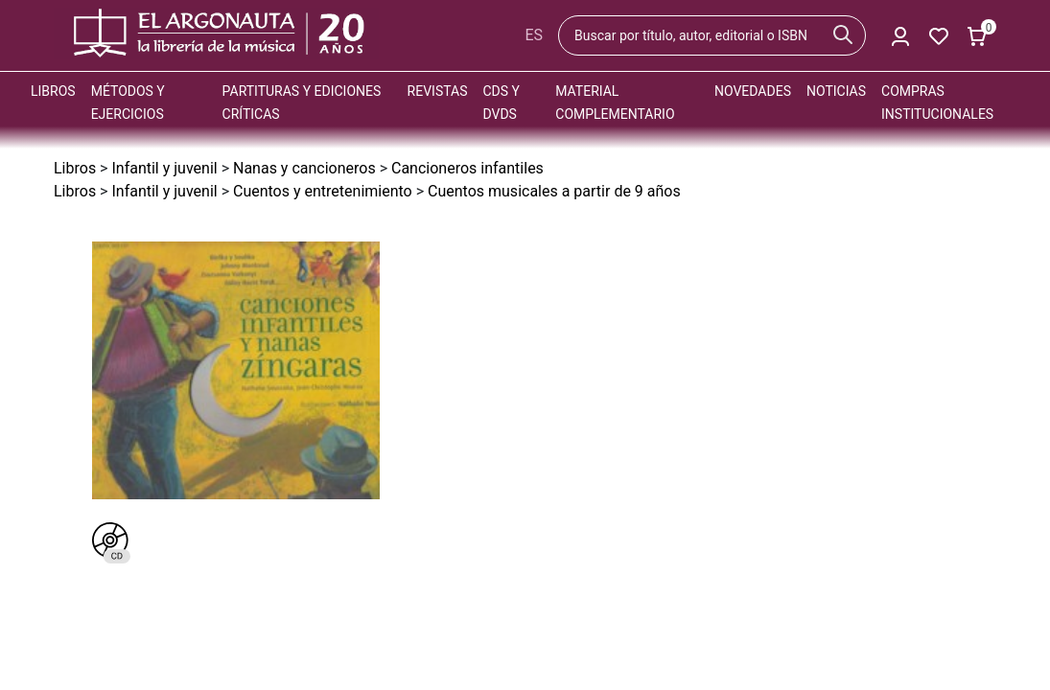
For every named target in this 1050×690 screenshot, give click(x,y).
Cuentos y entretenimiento (322, 191)
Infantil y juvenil (164, 168)
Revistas (438, 91)
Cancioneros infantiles (467, 168)
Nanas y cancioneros (304, 168)
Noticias (836, 91)
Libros (53, 91)
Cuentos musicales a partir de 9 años (554, 191)
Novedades (752, 91)
